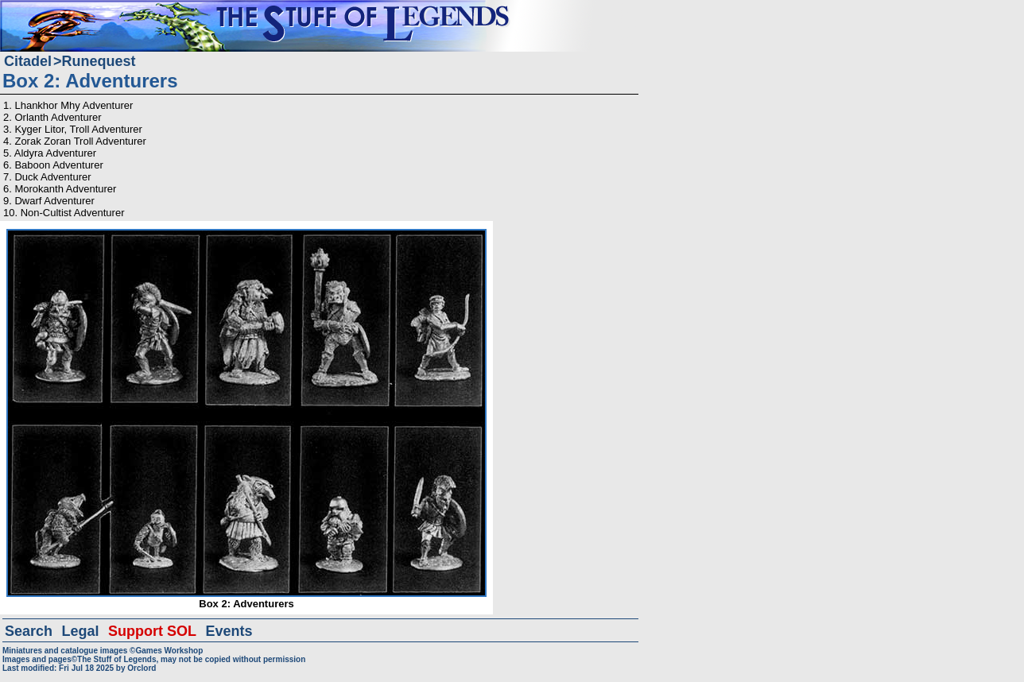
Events (228, 631)
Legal (80, 631)
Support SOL (152, 631)
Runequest (99, 61)
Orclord (141, 668)
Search (28, 631)
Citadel (28, 61)
